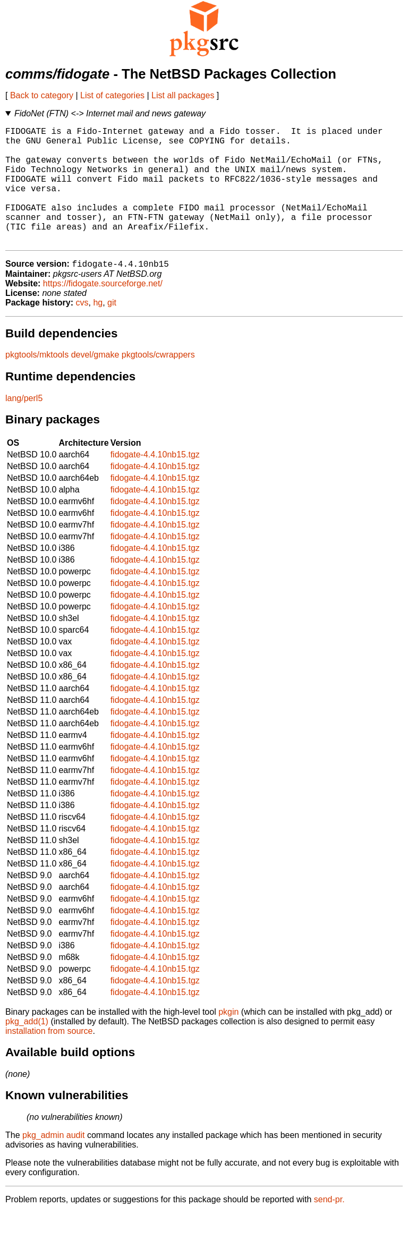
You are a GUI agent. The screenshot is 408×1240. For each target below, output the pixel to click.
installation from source (49, 1058)
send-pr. (329, 1226)
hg (98, 329)
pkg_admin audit (53, 1162)
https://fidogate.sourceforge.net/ (103, 310)
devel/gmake (95, 381)
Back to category (41, 95)
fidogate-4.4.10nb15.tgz (155, 481)
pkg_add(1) (26, 1048)
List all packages (182, 95)
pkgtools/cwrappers (158, 381)
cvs (82, 329)
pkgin (228, 1038)
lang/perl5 (23, 425)
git (111, 329)
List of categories (112, 95)
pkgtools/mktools (37, 381)
